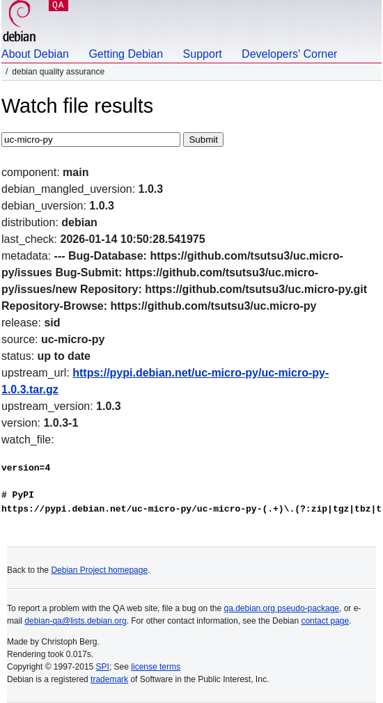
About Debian (35, 54)
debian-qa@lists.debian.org (75, 621)
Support (202, 54)
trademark (109, 679)
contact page (325, 621)
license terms (155, 667)
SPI (102, 667)
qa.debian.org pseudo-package (281, 608)
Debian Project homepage (99, 570)
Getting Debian (125, 54)
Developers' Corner (289, 54)
